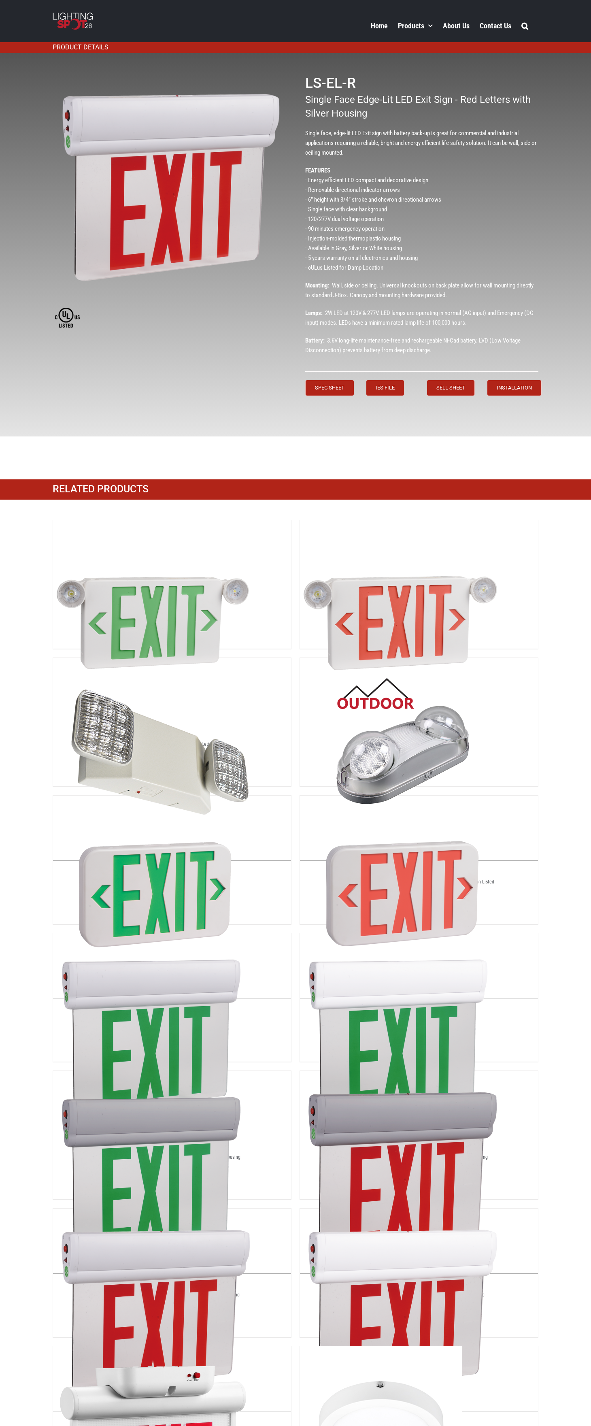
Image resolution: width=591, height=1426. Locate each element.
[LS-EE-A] (154, 664)
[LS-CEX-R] (401, 527)
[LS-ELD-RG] (154, 1353)
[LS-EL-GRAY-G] (154, 1077)
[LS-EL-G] (154, 940)
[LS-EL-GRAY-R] (401, 1077)
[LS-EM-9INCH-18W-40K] (381, 1353)
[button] (524, 25)
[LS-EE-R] (401, 664)
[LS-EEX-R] (401, 802)
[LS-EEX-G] (154, 802)
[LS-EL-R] (154, 1215)
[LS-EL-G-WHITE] (401, 940)
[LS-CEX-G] (154, 527)
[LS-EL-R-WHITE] (401, 1215)
